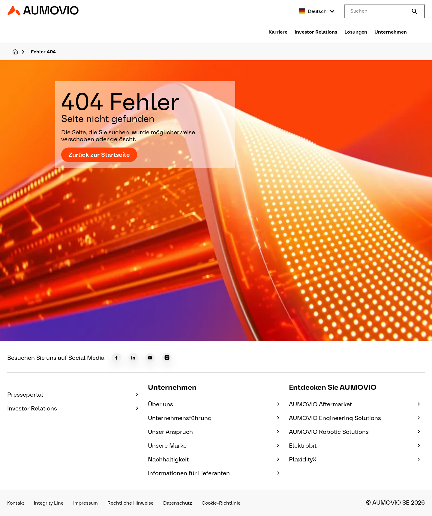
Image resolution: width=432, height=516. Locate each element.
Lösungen (355, 32)
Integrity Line (49, 503)
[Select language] (317, 11)
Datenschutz (177, 503)
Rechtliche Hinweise (130, 503)
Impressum (85, 503)
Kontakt (15, 503)
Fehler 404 (43, 52)
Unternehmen (390, 32)
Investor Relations (316, 32)
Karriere (277, 32)
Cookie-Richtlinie (221, 503)
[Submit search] (414, 11)
